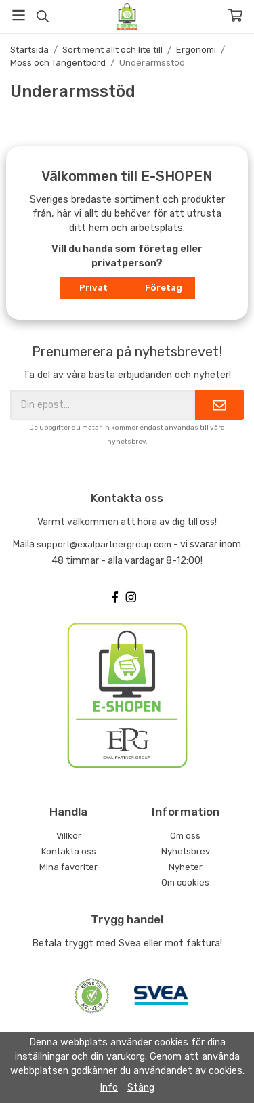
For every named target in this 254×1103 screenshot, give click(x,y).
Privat (93, 288)
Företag (163, 288)
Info (109, 1088)
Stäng (140, 1088)
